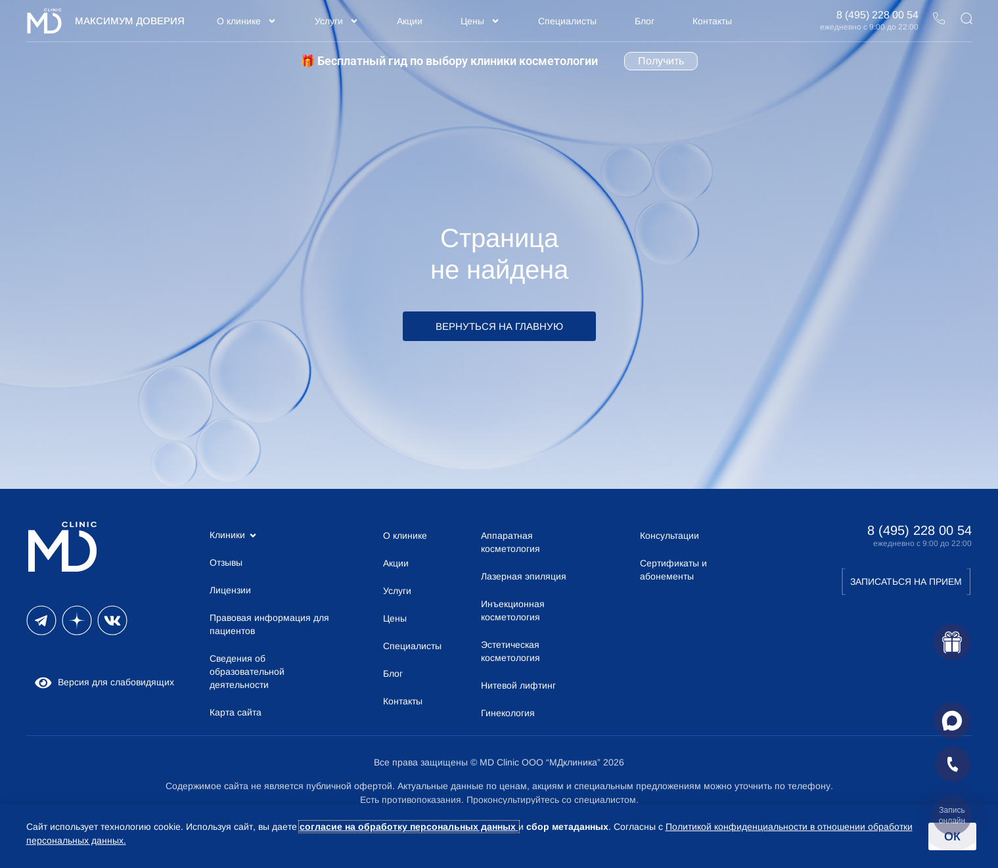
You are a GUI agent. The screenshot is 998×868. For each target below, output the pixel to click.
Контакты (712, 21)
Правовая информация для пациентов (269, 624)
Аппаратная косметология (510, 542)
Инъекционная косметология (513, 610)
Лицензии (230, 590)
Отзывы (226, 562)
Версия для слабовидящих (104, 682)
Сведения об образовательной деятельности (247, 671)
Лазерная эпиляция (523, 576)
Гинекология (508, 713)
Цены (480, 21)
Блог (644, 21)
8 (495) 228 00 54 (877, 14)
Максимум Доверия (130, 20)
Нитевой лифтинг (518, 685)
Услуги (337, 21)
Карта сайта (235, 712)
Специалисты (567, 21)
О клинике (247, 21)
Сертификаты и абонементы (673, 570)
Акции (409, 21)
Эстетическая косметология (510, 651)
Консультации (669, 535)
